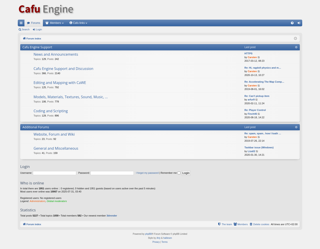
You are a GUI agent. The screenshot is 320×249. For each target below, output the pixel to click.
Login (39, 29)
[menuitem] (292, 23)
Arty (158, 238)
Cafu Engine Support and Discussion (63, 68)
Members (55, 22)
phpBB (148, 234)
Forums (35, 22)
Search (26, 29)
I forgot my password (147, 172)
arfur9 (251, 99)
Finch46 (252, 113)
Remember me (170, 172)
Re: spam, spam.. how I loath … (262, 133)
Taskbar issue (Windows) (259, 147)
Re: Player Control (255, 110)
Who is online (32, 183)
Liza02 (251, 151)
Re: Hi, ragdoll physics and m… (262, 67)
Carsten (252, 57)
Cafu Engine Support (37, 47)
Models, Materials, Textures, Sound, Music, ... (71, 96)
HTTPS (248, 53)
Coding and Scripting (51, 110)
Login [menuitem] (300, 23)
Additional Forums (35, 127)
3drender (111, 215)
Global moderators (57, 201)
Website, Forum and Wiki (54, 134)
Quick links (22, 23)
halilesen (167, 238)
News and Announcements (56, 54)
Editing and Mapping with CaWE (60, 82)
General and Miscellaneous (56, 148)
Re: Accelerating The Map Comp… (264, 81)
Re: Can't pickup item (256, 96)
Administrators (37, 201)
